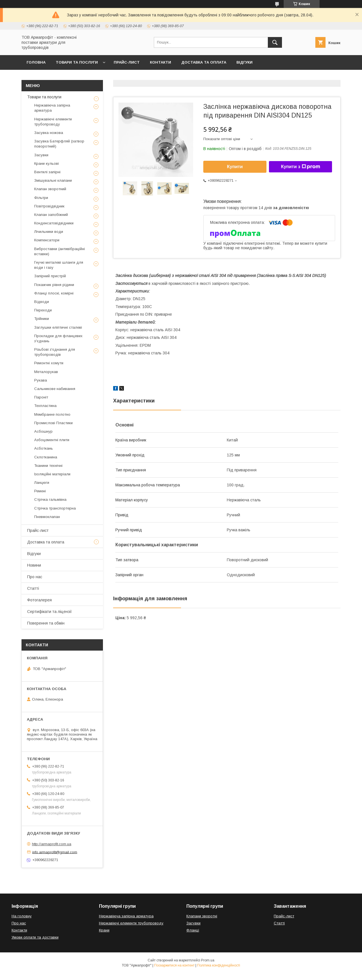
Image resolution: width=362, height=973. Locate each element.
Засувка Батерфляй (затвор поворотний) (59, 143)
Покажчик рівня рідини (54, 285)
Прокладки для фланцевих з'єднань (58, 338)
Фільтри (41, 198)
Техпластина (45, 406)
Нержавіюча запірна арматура (52, 107)
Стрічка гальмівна (50, 499)
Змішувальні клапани (53, 180)
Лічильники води (48, 231)
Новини (34, 565)
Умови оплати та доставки (35, 937)
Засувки (41, 155)
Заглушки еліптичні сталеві (58, 327)
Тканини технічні (48, 465)
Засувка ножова (48, 133)
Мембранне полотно (52, 414)
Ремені (40, 491)
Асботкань (43, 448)
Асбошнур (43, 431)
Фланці (192, 930)
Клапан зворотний (50, 189)
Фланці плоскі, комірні (54, 293)
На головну (22, 916)
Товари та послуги (77, 62)
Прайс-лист (127, 62)
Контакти (160, 62)
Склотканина (45, 457)
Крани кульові (46, 163)
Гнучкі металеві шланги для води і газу (58, 265)
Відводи (41, 302)
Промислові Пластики (53, 423)
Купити (235, 166)
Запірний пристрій (50, 276)
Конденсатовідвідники (54, 223)
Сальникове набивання (54, 389)
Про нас (34, 577)
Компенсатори (46, 240)
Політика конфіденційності (218, 965)
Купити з (300, 166)
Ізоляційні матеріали (52, 474)
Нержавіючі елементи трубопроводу (53, 121)
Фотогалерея (39, 600)
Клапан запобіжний (51, 215)
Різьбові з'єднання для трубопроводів (54, 352)
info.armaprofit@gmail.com (54, 852)
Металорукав (46, 372)
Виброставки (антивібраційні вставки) (59, 251)
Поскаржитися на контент (174, 965)
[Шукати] (275, 42)
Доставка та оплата (203, 62)
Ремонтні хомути (48, 363)
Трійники (41, 319)
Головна (36, 62)
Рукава (40, 380)
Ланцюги (41, 482)
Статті (33, 588)
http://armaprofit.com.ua (51, 844)
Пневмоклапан (47, 517)
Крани (104, 930)
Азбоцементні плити (51, 440)
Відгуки (244, 62)
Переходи (43, 310)
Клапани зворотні (201, 916)
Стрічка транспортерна (55, 508)
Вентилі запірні (47, 172)
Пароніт (41, 397)
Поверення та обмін (45, 623)
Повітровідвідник (49, 206)
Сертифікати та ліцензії (49, 611)
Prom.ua (207, 960)
